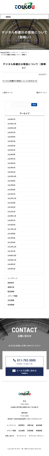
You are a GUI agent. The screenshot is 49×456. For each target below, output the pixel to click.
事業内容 (11, 287)
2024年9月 (11, 154)
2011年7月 (11, 251)
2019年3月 (11, 224)
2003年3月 (11, 268)
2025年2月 (11, 145)
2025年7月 (11, 132)
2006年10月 (12, 255)
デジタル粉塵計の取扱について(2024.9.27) (19, 81)
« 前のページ (7, 92)
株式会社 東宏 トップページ (9, 52)
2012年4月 (11, 242)
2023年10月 (12, 176)
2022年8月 (11, 189)
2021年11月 (12, 198)
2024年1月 (11, 172)
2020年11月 (12, 216)
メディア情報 (12, 296)
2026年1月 (11, 119)
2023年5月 (11, 185)
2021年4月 (11, 203)
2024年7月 (11, 159)
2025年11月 (12, 123)
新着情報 (39, 431)
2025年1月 (11, 150)
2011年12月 (12, 246)
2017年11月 (12, 229)
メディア (24, 52)
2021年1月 (11, 211)
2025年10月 (12, 128)
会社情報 (11, 300)
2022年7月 (11, 194)
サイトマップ (21, 436)
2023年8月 (11, 181)
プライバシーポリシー (36, 436)
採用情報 (11, 304)
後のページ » (41, 92)
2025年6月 (11, 137)
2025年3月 (11, 141)
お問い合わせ (9, 436)
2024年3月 (11, 167)
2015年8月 (11, 233)
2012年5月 (11, 238)
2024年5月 (11, 163)
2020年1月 (11, 220)
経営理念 (11, 282)
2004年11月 (12, 260)
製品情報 (11, 291)
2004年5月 (11, 264)
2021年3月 (11, 207)
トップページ (12, 278)
